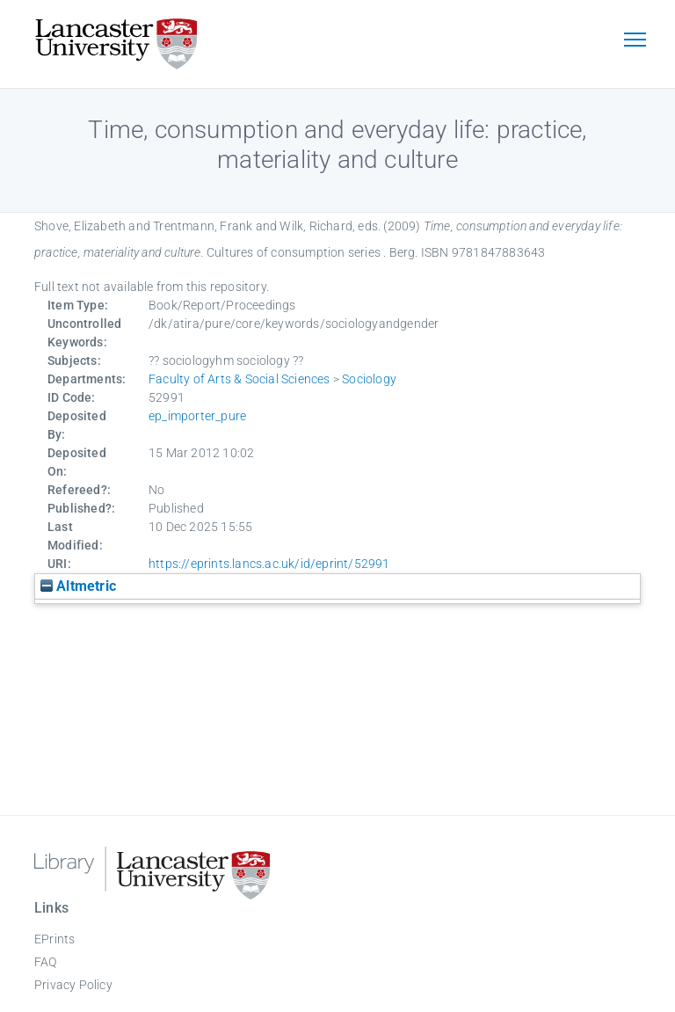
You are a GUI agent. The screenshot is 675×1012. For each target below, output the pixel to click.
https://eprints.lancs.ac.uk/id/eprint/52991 (269, 564)
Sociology (369, 379)
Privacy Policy (73, 985)
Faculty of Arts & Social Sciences (239, 379)
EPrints (54, 939)
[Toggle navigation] (634, 41)
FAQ (45, 962)
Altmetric (78, 586)
